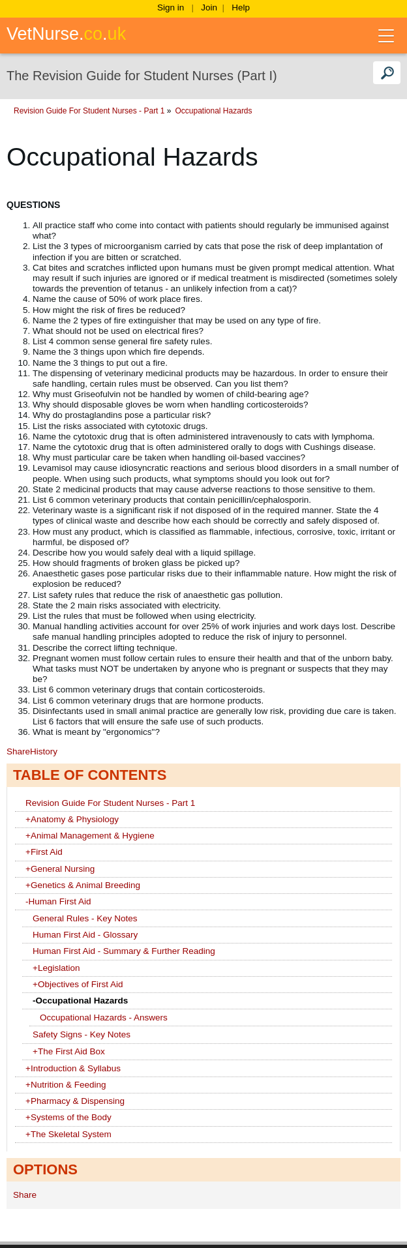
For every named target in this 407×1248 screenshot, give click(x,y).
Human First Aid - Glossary (85, 935)
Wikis (42, 110)
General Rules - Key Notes (85, 918)
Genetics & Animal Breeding (82, 885)
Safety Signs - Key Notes (81, 1034)
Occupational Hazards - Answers (104, 1017)
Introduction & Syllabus (73, 1068)
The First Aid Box (69, 1051)
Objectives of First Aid (78, 984)
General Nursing (60, 869)
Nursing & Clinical (94, 110)
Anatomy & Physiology (72, 819)
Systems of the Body (68, 1117)
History (43, 751)
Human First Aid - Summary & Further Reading (124, 951)
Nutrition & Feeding (65, 1085)
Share (18, 751)
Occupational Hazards (334, 110)
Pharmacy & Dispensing (75, 1101)
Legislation (56, 968)
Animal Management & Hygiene (90, 835)
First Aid (44, 852)
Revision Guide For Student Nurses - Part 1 (209, 110)
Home (12, 110)
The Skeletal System (68, 1134)
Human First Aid (58, 901)
